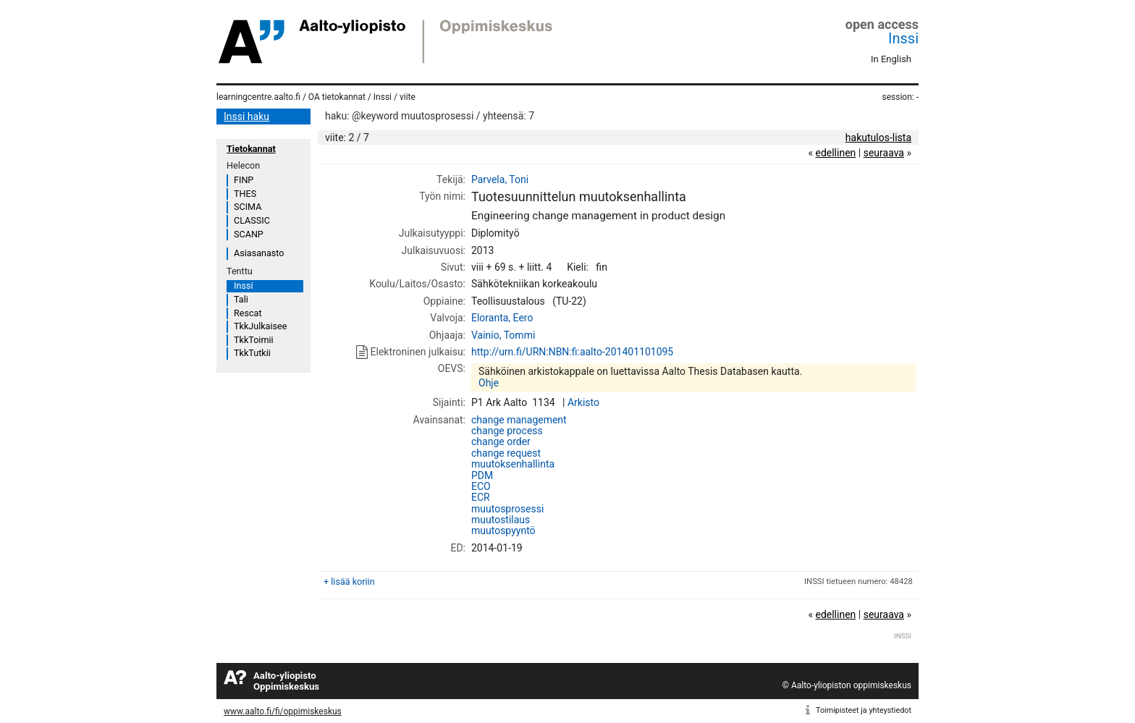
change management (519, 420)
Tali (241, 299)
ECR (480, 497)
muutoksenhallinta (512, 464)
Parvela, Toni (499, 179)
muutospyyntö (503, 530)
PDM (482, 475)
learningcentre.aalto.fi (258, 97)
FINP (243, 179)
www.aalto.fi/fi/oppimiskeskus (283, 711)
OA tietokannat (337, 97)
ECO (481, 486)
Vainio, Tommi (503, 335)
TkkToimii (254, 339)
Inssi (903, 38)
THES (245, 193)
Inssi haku (246, 116)
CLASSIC (252, 220)
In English (891, 59)
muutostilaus (500, 519)
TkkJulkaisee (260, 326)
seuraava (884, 152)
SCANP (248, 234)
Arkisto (583, 402)
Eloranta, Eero (502, 318)
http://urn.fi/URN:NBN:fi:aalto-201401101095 (572, 352)
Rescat (248, 313)
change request (506, 453)
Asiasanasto (259, 253)
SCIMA (247, 206)
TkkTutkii (252, 352)
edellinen (835, 152)
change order (501, 441)
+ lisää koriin (349, 581)
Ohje (488, 383)
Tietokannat (251, 148)
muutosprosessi (507, 509)
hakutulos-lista (878, 137)
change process (507, 430)
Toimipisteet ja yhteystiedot (863, 710)
